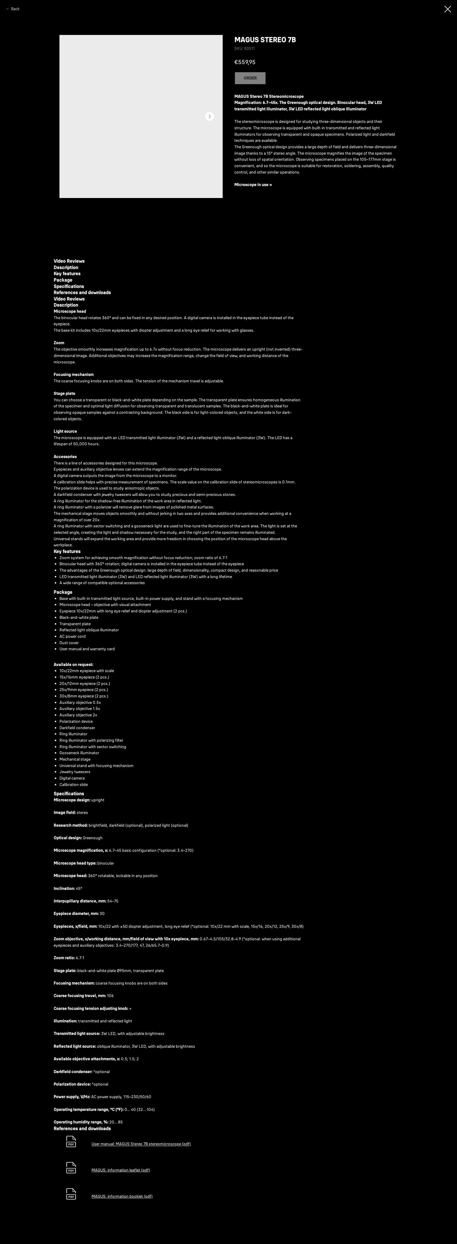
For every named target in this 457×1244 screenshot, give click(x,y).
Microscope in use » (253, 184)
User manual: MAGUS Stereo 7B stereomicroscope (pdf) (141, 1144)
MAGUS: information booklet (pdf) (122, 1196)
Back (15, 8)
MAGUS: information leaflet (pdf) (121, 1170)
